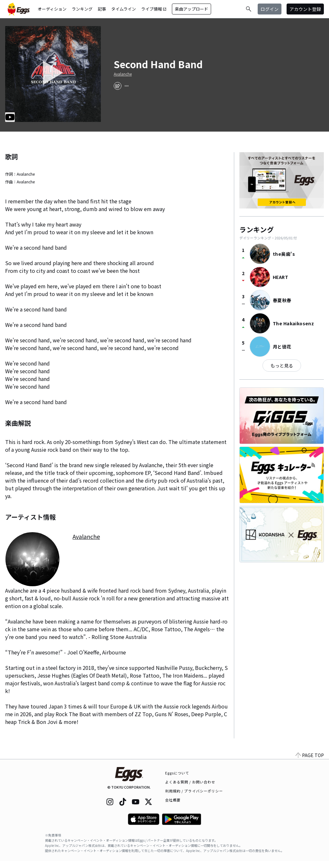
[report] (126, 86)
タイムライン (123, 9)
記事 (102, 9)
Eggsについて (177, 772)
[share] (117, 86)
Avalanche (123, 74)
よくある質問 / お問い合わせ (190, 781)
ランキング (82, 9)
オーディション (52, 9)
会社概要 (173, 799)
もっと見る (282, 365)
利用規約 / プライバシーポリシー (194, 790)
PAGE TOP (310, 755)
